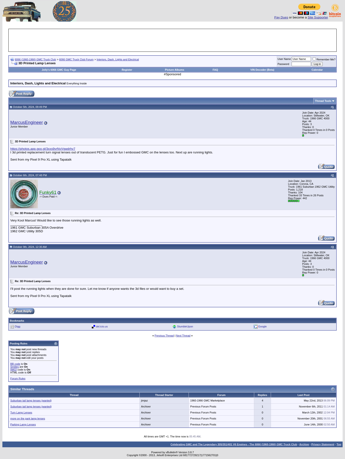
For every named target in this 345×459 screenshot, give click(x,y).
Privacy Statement (322, 444)
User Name (284, 59)
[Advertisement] (172, 40)
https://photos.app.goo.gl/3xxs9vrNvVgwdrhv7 (42, 149)
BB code (15, 363)
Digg (17, 326)
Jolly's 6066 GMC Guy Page (59, 69)
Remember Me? (324, 59)
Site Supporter (318, 17)
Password (283, 64)
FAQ (215, 69)
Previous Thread (164, 335)
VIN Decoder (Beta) (262, 69)
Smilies (14, 366)
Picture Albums (174, 69)
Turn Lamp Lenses (21, 412)
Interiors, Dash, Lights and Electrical (118, 59)
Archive (304, 444)
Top (339, 444)
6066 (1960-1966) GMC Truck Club (35, 59)
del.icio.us (102, 326)
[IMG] (13, 369)
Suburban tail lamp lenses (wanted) (31, 400)
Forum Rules (17, 378)
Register (127, 69)
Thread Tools (323, 100)
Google (262, 326)
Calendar (317, 69)
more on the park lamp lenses (27, 418)
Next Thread (183, 335)
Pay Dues (281, 17)
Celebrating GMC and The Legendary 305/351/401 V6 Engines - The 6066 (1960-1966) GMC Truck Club (234, 444)
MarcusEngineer (26, 122)
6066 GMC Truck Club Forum (76, 59)
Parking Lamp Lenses (23, 424)
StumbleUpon (185, 326)
